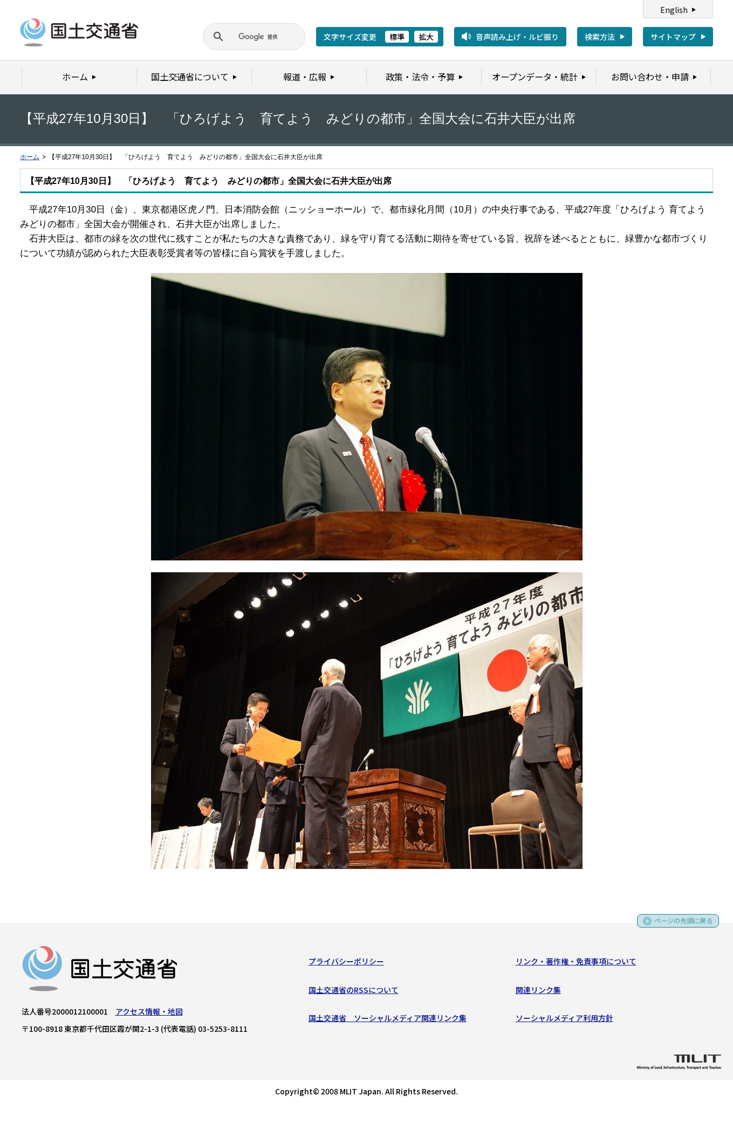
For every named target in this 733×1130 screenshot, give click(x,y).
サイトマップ (673, 36)
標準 (397, 36)
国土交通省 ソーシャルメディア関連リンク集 (388, 1020)
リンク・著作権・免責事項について (576, 963)
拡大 (426, 36)
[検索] (241, 37)
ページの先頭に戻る (679, 925)
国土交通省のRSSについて (354, 992)
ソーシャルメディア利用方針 (564, 1020)
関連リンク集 (538, 992)
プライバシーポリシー (346, 963)
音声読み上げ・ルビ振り (517, 36)
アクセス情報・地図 (149, 1013)
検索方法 (600, 36)
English (674, 9)
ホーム (29, 157)
